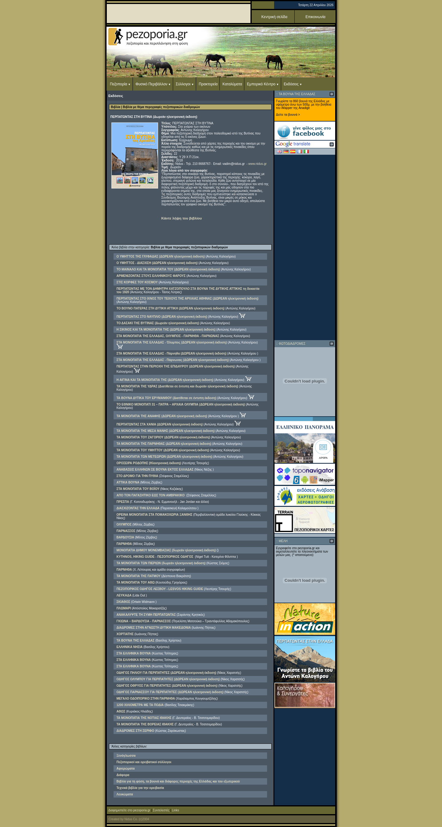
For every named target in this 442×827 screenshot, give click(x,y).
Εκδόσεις (291, 84)
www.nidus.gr (257, 163)
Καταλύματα (232, 84)
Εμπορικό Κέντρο (261, 84)
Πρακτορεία (208, 84)
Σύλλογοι (183, 84)
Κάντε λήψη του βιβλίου (181, 218)
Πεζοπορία (118, 84)
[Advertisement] (304, 247)
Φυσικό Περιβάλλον (151, 84)
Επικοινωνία (315, 17)
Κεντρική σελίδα (275, 17)
